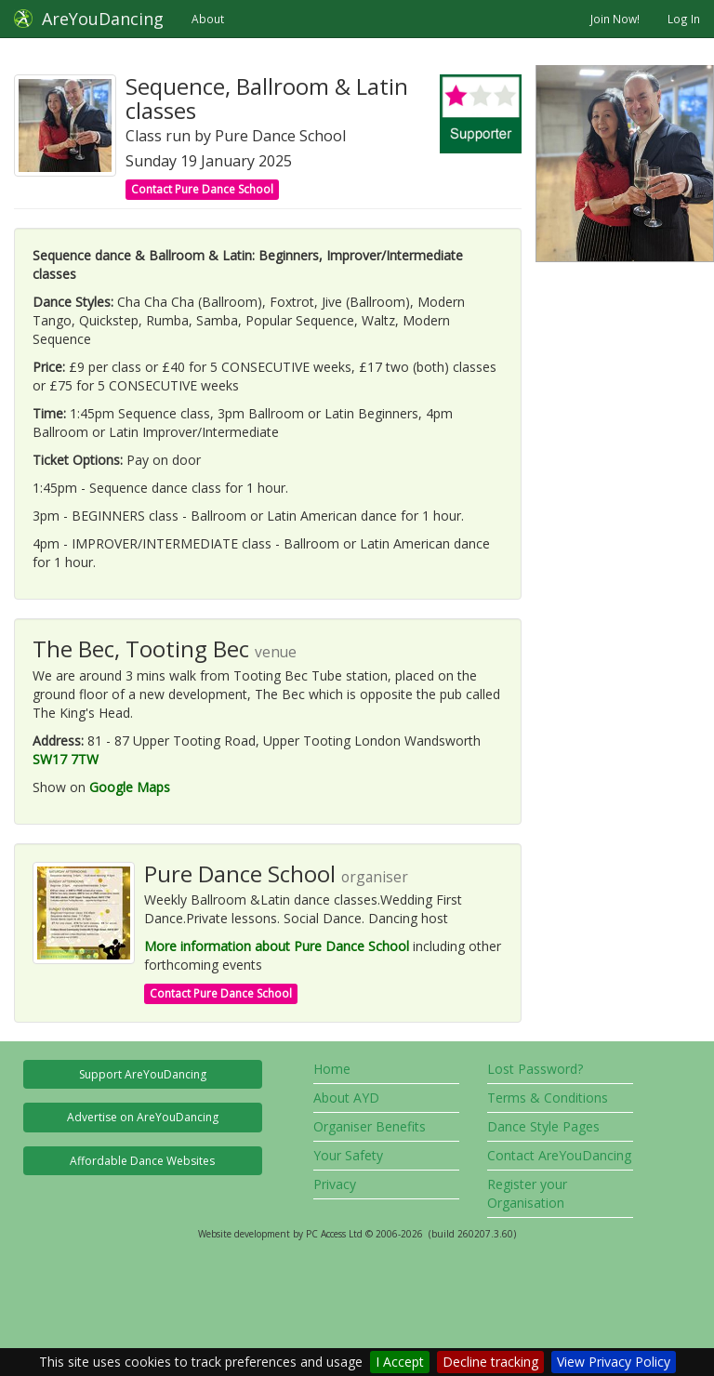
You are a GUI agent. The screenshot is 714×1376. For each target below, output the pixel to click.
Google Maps (129, 787)
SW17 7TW (66, 759)
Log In (684, 18)
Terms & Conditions (547, 1097)
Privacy (334, 1184)
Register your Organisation (527, 1193)
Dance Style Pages (543, 1126)
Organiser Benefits (369, 1126)
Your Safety (348, 1155)
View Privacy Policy (613, 1361)
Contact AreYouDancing (559, 1155)
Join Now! (615, 18)
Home (331, 1069)
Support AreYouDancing (142, 1074)
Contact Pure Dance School (202, 189)
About (208, 18)
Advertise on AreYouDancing (142, 1117)
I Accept (400, 1361)
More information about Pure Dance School (276, 946)
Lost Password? (535, 1069)
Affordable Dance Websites (142, 1161)
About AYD (346, 1097)
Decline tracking (490, 1361)
